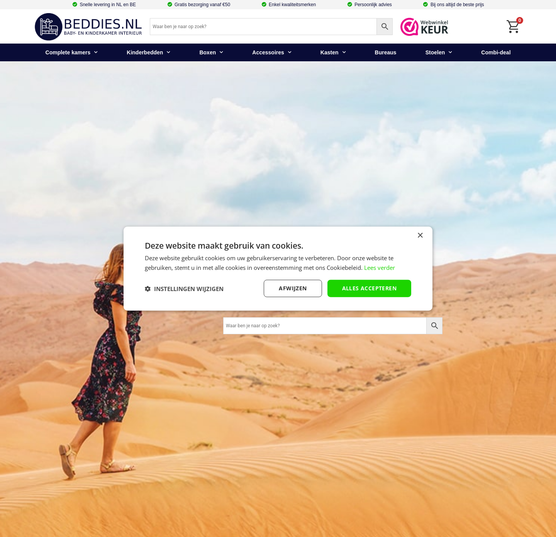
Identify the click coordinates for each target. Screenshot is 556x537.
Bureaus (386, 52)
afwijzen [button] (293, 288)
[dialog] (278, 268)
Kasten (333, 52)
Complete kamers (72, 52)
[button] (184, 288)
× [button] (420, 235)
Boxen (211, 52)
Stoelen (439, 52)
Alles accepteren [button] (369, 288)
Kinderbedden (148, 52)
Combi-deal (495, 52)
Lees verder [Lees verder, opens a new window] (379, 267)
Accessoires (272, 52)
